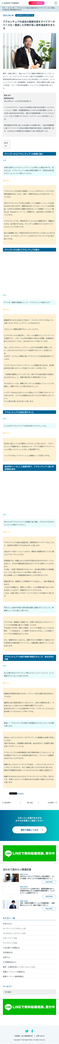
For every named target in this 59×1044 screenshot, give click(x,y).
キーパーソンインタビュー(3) (14, 928)
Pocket (20, 793)
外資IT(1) (6, 957)
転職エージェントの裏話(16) (14, 971)
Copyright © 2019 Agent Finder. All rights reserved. (29, 1040)
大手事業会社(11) (9, 962)
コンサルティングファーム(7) (14, 933)
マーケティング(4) (10, 943)
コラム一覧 (11, 8)
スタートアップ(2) (10, 938)
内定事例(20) (8, 952)
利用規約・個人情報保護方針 (24, 1036)
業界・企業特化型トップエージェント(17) (19, 967)
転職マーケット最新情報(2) (13, 976)
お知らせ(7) (7, 923)
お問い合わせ (40, 1036)
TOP (3, 8)
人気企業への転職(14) (11, 947)
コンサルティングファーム (24, 15)
